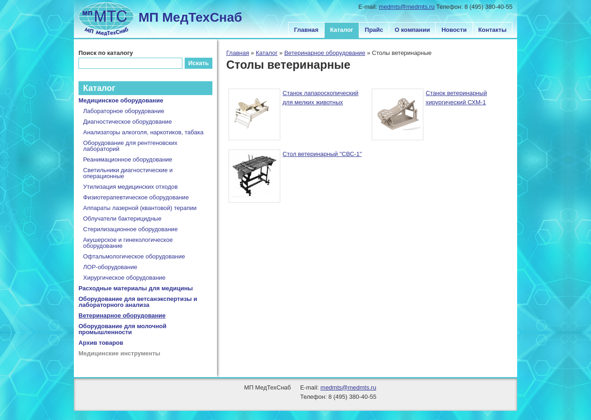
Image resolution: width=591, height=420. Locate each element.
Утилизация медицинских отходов (130, 186)
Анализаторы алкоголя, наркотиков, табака (143, 132)
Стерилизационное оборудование (130, 229)
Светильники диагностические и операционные (128, 173)
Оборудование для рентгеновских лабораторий (130, 145)
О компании (412, 29)
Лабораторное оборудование (123, 111)
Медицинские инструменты (119, 353)
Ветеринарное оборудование (324, 52)
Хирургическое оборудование (124, 277)
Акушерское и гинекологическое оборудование (128, 242)
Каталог (341, 29)
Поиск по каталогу (105, 52)
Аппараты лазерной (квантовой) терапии (140, 207)
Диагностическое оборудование (127, 121)
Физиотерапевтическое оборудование (136, 197)
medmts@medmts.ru (406, 6)
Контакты (492, 29)
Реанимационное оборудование (127, 159)
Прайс (374, 29)
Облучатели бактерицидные (122, 218)
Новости (454, 29)
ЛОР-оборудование (110, 267)
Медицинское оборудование (120, 100)
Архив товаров (100, 342)
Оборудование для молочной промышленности (122, 329)
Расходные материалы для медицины (135, 288)
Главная (306, 29)
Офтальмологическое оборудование (134, 256)
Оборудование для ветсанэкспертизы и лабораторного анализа (137, 301)
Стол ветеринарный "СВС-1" (322, 153)
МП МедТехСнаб (190, 17)
